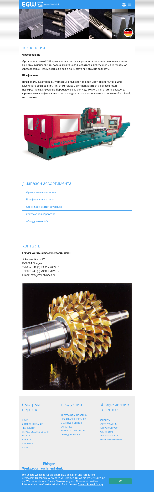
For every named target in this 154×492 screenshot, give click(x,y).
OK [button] (120, 480)
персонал (27, 443)
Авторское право (109, 428)
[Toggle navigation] (123, 4)
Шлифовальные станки (40, 199)
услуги (26, 436)
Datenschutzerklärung (90, 484)
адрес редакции (108, 424)
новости (26, 440)
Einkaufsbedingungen (111, 440)
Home (25, 420)
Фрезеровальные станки (41, 192)
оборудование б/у (37, 221)
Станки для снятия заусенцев (44, 206)
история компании (32, 424)
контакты (105, 420)
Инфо (25, 447)
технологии (28, 428)
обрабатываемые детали (35, 432)
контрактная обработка (40, 214)
